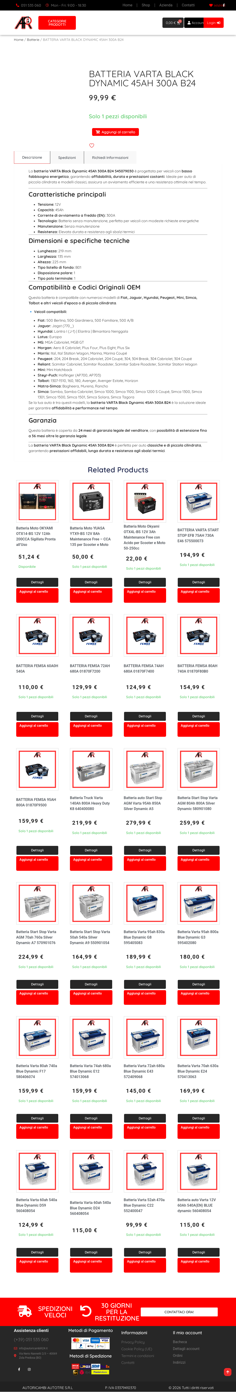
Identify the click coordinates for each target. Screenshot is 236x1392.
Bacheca (180, 1342)
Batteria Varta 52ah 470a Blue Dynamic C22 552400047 (144, 1205)
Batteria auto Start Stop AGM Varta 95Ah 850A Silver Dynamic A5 (143, 803)
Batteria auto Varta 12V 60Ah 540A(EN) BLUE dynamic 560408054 (197, 1205)
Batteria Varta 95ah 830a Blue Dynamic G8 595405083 (144, 937)
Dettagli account (186, 1349)
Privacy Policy (133, 1342)
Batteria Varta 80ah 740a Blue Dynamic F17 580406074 (36, 1071)
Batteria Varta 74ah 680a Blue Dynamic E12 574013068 (90, 1071)
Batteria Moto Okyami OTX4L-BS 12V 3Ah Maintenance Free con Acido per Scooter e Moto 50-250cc (144, 537)
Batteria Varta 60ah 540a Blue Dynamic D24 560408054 (90, 1208)
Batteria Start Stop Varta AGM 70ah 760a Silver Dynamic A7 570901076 (36, 937)
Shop (146, 5)
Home (128, 5)
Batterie (33, 39)
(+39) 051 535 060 (31, 1339)
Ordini (178, 1356)
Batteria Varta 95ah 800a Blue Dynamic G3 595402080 (198, 937)
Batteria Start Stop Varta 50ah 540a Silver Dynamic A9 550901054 (90, 937)
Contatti (188, 5)
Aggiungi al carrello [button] (33, 592)
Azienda (165, 5)
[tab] (32, 157)
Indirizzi (179, 1362)
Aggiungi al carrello (115, 132)
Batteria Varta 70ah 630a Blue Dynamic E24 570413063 (198, 1071)
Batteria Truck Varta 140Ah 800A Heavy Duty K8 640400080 (90, 803)
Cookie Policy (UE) (136, 1349)
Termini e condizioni (137, 1356)
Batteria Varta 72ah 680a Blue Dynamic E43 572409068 (144, 1071)
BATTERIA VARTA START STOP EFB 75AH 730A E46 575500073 (198, 535)
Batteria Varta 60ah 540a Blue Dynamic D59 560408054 (36, 1205)
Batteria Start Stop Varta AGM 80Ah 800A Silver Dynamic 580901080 (198, 803)
